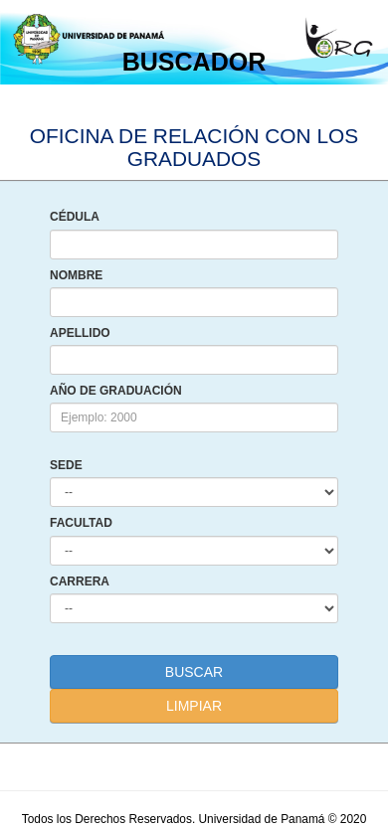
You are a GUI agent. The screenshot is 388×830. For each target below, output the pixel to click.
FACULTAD (81, 523)
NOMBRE (76, 275)
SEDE (66, 465)
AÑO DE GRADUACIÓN (116, 391)
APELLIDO (80, 333)
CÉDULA (74, 217)
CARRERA (79, 582)
